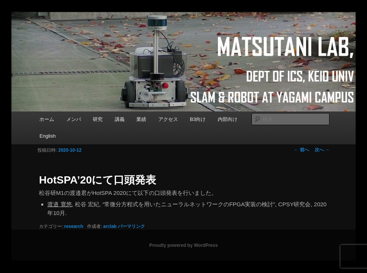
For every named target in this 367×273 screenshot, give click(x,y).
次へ (322, 149)
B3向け (198, 119)
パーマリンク (131, 226)
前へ (301, 149)
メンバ (73, 119)
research (73, 226)
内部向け (227, 119)
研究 (98, 119)
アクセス (168, 119)
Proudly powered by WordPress (183, 245)
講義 (120, 119)
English (47, 136)
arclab (109, 226)
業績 (141, 119)
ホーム (46, 119)
